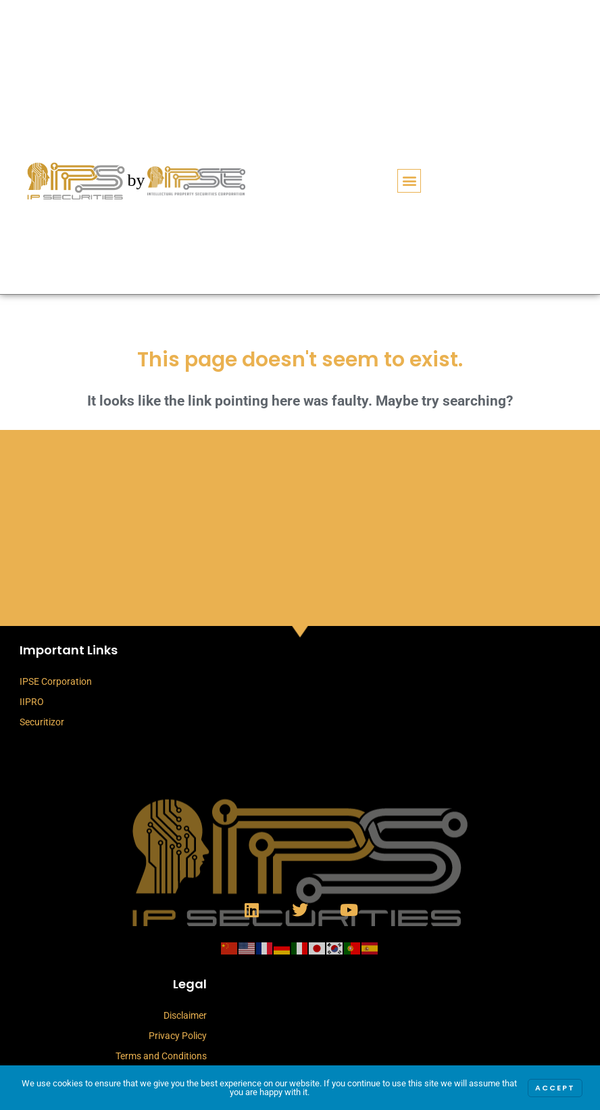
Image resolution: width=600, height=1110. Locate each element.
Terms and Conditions (161, 1056)
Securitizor (42, 722)
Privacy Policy (178, 1035)
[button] (409, 181)
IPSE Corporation (56, 681)
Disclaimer (185, 1015)
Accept (555, 1088)
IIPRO (32, 701)
